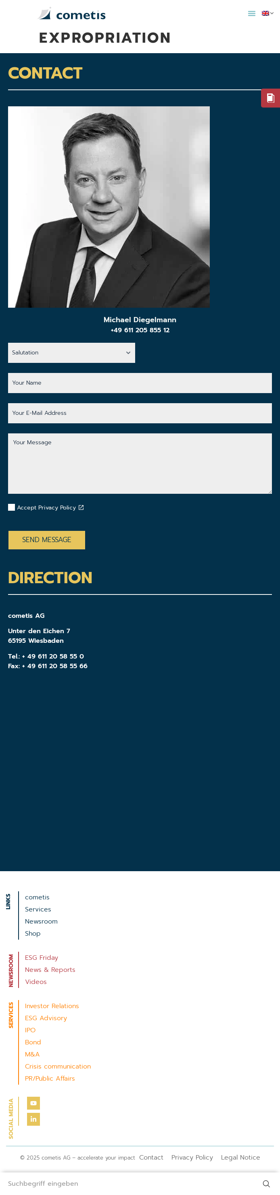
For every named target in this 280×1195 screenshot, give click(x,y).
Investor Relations (52, 1006)
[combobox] (128, 1183)
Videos (36, 982)
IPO (30, 1030)
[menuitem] (268, 13)
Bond (33, 1042)
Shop (33, 933)
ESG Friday (41, 958)
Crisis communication (58, 1066)
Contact (151, 1157)
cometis (37, 897)
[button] (252, 13)
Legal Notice (240, 1157)
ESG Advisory (46, 1018)
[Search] (268, 1183)
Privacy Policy (192, 1157)
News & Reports (50, 970)
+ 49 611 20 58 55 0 (53, 656)
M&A (32, 1054)
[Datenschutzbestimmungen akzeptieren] (81, 507)
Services (38, 909)
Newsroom (41, 921)
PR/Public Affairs (50, 1078)
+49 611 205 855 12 (140, 330)
